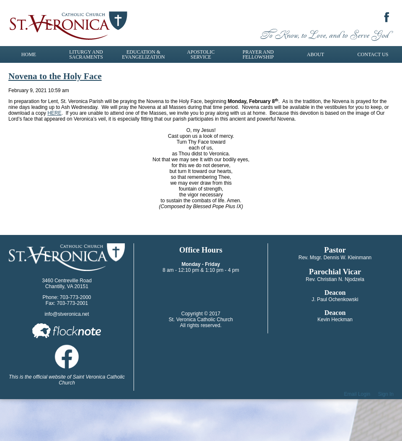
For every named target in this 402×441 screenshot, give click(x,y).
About (315, 54)
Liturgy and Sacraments (86, 54)
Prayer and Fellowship (258, 54)
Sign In (386, 394)
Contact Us (373, 54)
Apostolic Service (201, 54)
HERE (54, 113)
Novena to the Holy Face (55, 76)
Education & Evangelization (143, 54)
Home (28, 54)
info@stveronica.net (66, 314)
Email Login (357, 394)
